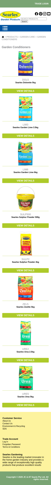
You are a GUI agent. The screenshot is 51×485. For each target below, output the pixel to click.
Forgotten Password (11, 444)
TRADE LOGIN (41, 4)
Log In (5, 442)
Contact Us (7, 423)
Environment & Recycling (14, 426)
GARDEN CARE (27, 37)
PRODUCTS (12, 37)
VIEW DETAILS (25, 91)
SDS (5, 429)
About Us (7, 421)
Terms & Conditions (11, 447)
